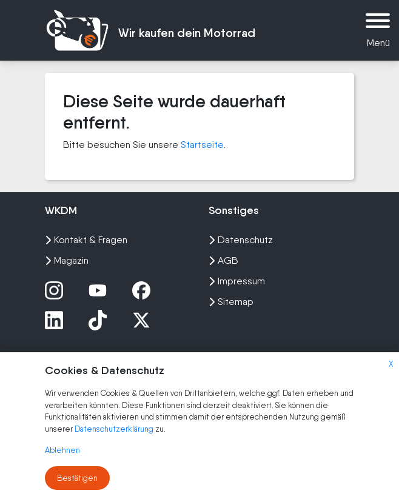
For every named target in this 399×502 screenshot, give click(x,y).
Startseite (202, 144)
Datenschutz (241, 240)
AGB (223, 260)
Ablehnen (62, 450)
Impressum (237, 281)
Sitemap (231, 301)
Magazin (67, 260)
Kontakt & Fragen (86, 240)
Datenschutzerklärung (115, 428)
